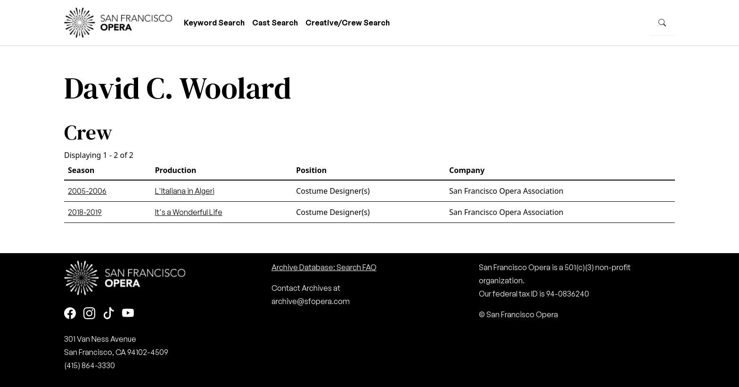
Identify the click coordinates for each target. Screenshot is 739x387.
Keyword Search (214, 22)
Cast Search (275, 22)
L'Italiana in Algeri (184, 191)
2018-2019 (85, 212)
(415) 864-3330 (89, 365)
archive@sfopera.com (310, 301)
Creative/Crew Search (347, 22)
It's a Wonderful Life (188, 212)
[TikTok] (109, 314)
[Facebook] (70, 314)
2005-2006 (87, 191)
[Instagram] (89, 314)
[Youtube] (128, 314)
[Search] (662, 22)
